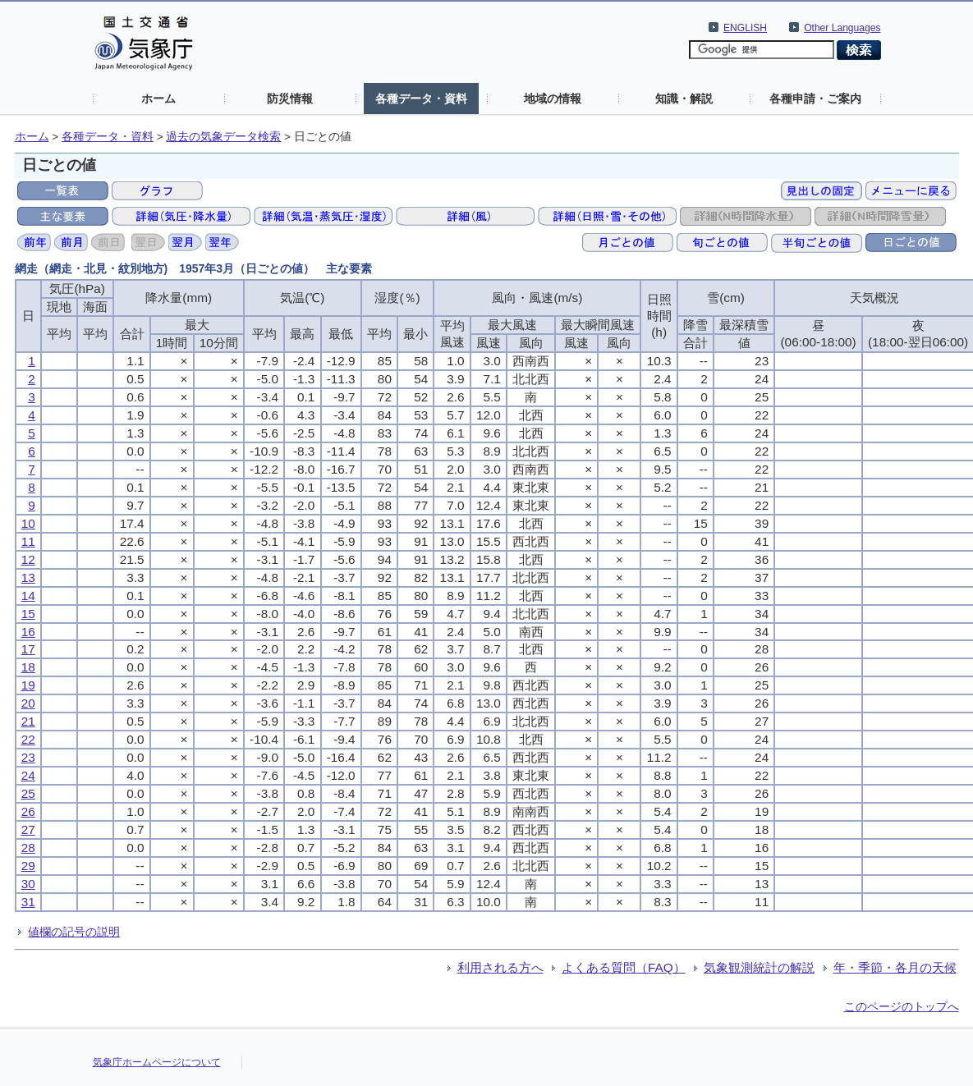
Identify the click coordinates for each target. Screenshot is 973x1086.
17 (28, 649)
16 (28, 632)
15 (28, 614)
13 (28, 577)
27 (28, 829)
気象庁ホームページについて (157, 1062)
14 (28, 596)
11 (28, 541)
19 (28, 685)
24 (28, 775)
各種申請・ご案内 (815, 98)
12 (28, 559)
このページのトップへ (901, 1006)
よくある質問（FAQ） (624, 967)
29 (28, 866)
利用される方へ (500, 967)
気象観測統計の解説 (759, 967)
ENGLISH (745, 28)
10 (28, 523)
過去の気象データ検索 (223, 137)
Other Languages (842, 28)
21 (28, 721)
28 (28, 848)
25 (28, 793)
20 (28, 703)
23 (28, 757)
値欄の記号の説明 (74, 931)
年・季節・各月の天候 (895, 967)
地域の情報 (552, 98)
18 (28, 667)
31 (28, 902)
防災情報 (290, 98)
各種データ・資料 (421, 98)
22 (28, 739)
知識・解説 (684, 98)
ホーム (158, 98)
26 (28, 811)
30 (28, 884)
